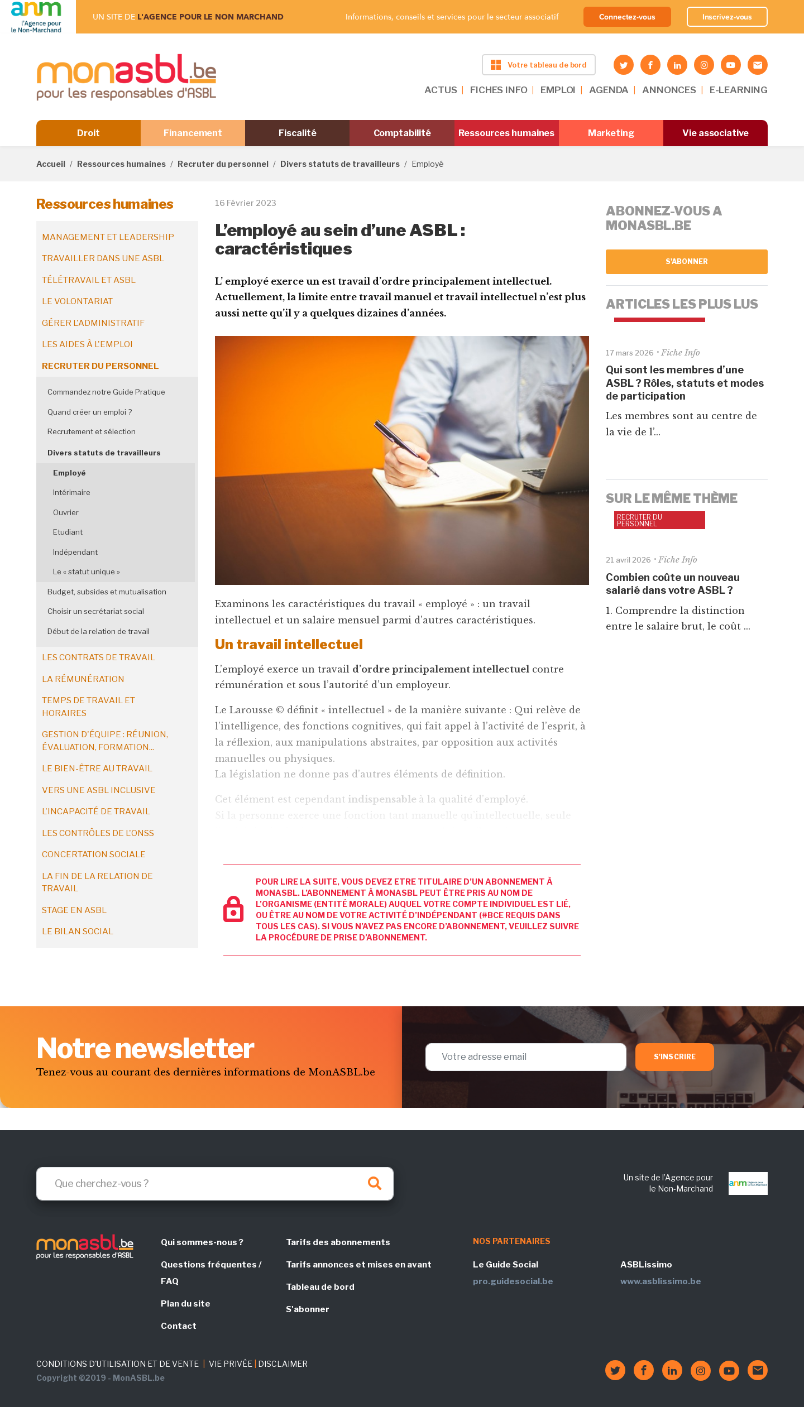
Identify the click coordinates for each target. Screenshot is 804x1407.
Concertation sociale (94, 854)
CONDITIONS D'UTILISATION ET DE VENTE (117, 1363)
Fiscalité (297, 133)
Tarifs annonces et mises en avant (359, 1265)
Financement (193, 133)
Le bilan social (77, 931)
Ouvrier (66, 512)
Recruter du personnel (223, 164)
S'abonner (687, 261)
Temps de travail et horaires (88, 706)
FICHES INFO (498, 89)
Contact (179, 1326)
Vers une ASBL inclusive (99, 790)
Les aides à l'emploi (87, 344)
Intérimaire (71, 492)
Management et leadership (108, 237)
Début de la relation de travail (98, 631)
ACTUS (440, 89)
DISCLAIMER (283, 1363)
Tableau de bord (320, 1287)
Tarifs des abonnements (338, 1242)
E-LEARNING (739, 89)
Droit (88, 133)
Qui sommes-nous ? (202, 1242)
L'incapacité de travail (96, 811)
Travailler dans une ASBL (103, 258)
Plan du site (185, 1304)
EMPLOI (558, 89)
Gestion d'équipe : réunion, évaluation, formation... (105, 740)
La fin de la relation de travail (97, 882)
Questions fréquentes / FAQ (211, 1273)
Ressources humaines (506, 133)
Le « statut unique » (86, 571)
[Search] (215, 1183)
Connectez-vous (627, 16)
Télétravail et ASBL (89, 280)
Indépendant (75, 552)
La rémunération (83, 679)
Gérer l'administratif (93, 323)
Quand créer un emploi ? (89, 411)
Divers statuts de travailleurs (340, 164)
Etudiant (68, 531)
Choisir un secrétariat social (95, 611)
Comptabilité (402, 133)
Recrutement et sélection (91, 431)
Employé (69, 472)
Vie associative (715, 133)
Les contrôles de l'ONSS (98, 833)
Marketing (611, 133)
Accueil (50, 164)
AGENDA (609, 89)
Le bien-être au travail (97, 768)
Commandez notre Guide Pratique (106, 391)
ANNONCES (669, 89)
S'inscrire (675, 1057)
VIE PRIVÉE (230, 1363)
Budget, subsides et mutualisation (106, 591)
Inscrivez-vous (727, 16)
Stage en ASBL (74, 910)
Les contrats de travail (98, 657)
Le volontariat (77, 301)
